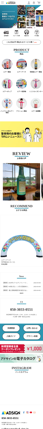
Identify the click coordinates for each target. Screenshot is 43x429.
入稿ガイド (11, 336)
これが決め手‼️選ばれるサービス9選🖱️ (21, 42)
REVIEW (21, 153)
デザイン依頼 (31, 336)
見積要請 (11, 328)
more (21, 293)
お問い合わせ (31, 328)
